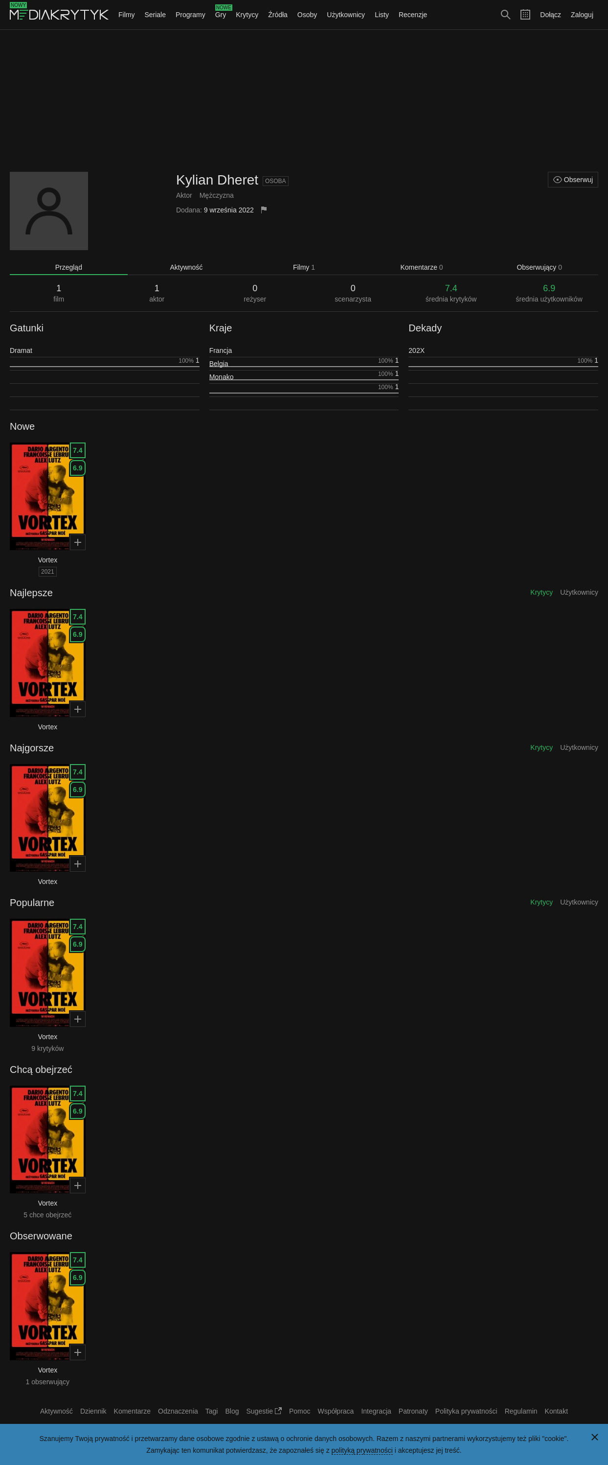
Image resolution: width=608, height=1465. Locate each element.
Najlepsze (31, 592)
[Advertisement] (304, 101)
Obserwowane (41, 1236)
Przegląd (68, 267)
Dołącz (550, 15)
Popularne (32, 902)
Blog (232, 1411)
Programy (190, 15)
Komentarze (421, 267)
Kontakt (556, 1411)
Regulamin (521, 1411)
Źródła (278, 15)
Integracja (376, 1411)
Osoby (307, 15)
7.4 (77, 450)
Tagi (211, 1411)
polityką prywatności (362, 1450)
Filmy (126, 15)
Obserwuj (573, 180)
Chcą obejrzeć (41, 1069)
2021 (47, 571)
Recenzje (413, 15)
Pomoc (300, 1411)
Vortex (48, 560)
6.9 (77, 468)
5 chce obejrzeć (47, 1215)
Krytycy (247, 15)
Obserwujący (539, 267)
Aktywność (186, 267)
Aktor (184, 195)
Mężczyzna (217, 195)
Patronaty (413, 1411)
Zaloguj (582, 15)
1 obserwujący (48, 1382)
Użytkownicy (346, 15)
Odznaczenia (178, 1411)
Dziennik (93, 1411)
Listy (382, 15)
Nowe (22, 426)
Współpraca (335, 1411)
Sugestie (264, 1411)
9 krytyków (47, 1048)
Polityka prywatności (466, 1411)
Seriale (155, 15)
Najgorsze (32, 748)
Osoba (275, 181)
